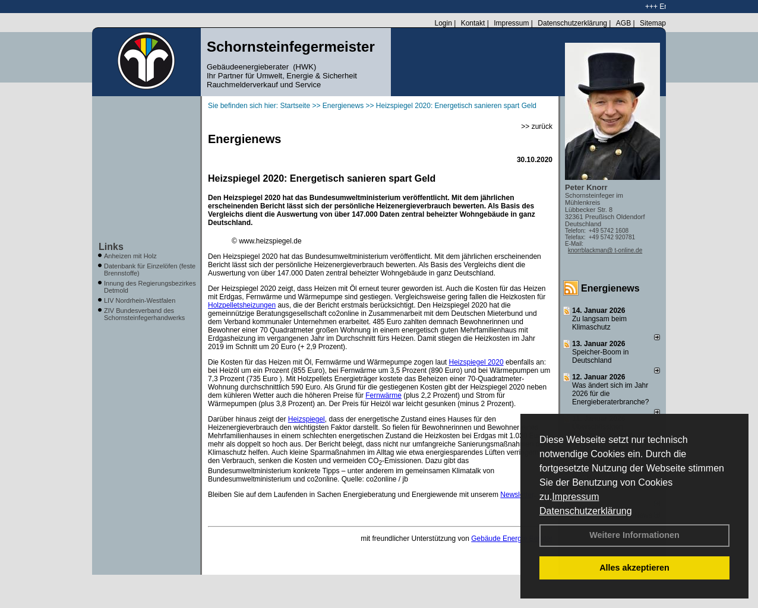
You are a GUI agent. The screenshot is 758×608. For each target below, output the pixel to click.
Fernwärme (383, 395)
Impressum (575, 497)
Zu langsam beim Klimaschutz (599, 323)
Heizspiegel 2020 (476, 362)
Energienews (610, 288)
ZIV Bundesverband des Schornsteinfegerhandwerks (144, 314)
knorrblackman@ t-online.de (605, 250)
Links (111, 247)
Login (442, 23)
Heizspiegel (306, 419)
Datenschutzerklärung (585, 511)
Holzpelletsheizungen (242, 305)
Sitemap (653, 23)
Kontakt (473, 23)
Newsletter (516, 494)
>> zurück (536, 126)
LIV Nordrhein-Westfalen (139, 300)
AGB (623, 23)
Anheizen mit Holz (130, 255)
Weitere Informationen (634, 535)
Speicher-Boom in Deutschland (600, 356)
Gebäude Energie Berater (511, 538)
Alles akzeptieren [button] (634, 567)
